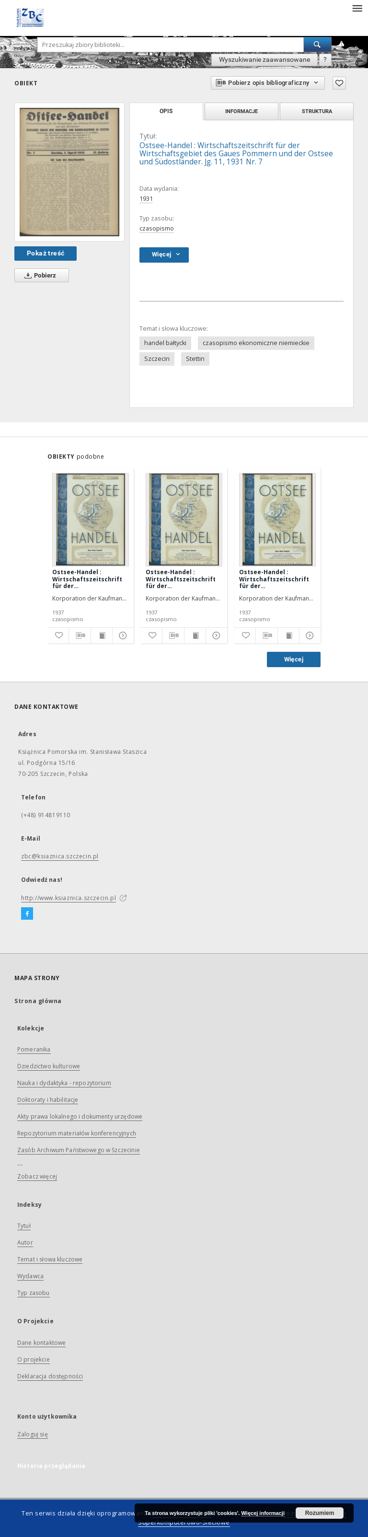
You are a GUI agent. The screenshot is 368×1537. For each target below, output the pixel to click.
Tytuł (24, 1226)
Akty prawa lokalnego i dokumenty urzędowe (79, 1116)
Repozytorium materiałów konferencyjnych (76, 1133)
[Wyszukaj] (318, 44)
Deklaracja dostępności (50, 1376)
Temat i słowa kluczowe (49, 1259)
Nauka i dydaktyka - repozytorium (64, 1083)
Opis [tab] (166, 111)
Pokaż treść (45, 253)
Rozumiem (319, 1513)
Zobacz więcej (37, 1176)
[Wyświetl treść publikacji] (101, 635)
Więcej (293, 659)
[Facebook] (27, 914)
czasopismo (156, 228)
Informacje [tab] (241, 111)
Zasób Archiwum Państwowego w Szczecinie (78, 1150)
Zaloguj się (32, 1434)
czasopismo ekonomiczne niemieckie (256, 343)
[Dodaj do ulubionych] (339, 83)
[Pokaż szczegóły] (121, 635)
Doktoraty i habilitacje (47, 1100)
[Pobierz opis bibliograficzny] (79, 635)
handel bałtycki (165, 343)
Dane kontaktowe (41, 1343)
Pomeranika (34, 1049)
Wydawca (30, 1276)
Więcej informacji (263, 1513)
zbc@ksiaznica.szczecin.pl (60, 856)
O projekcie (33, 1359)
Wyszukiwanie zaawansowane (264, 59)
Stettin (195, 359)
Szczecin (157, 359)
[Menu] (357, 7)
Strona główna (38, 1001)
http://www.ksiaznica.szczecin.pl (68, 898)
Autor (25, 1242)
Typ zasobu (33, 1293)
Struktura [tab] (317, 111)
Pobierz (39, 275)
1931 (146, 199)
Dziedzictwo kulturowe (48, 1066)
